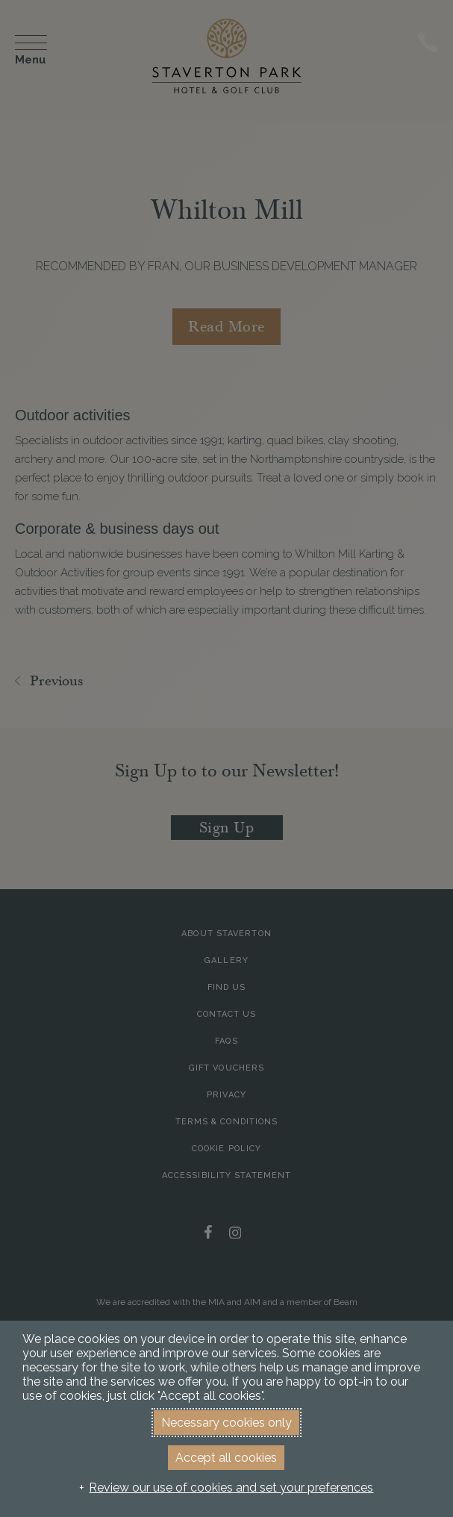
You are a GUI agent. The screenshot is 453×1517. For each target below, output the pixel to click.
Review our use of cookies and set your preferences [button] (231, 1487)
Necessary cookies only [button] (226, 1422)
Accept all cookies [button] (226, 1458)
